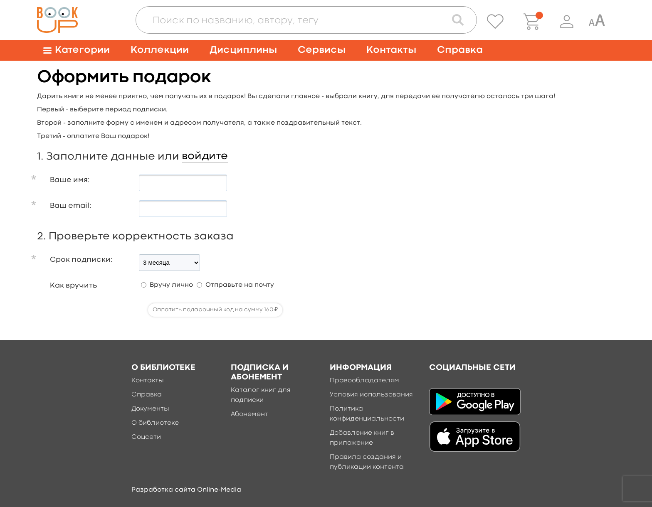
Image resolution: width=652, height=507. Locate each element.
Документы (150, 409)
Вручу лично (171, 285)
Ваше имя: (70, 180)
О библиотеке (155, 423)
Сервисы (322, 50)
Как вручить (73, 286)
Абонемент (249, 414)
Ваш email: (70, 206)
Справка (460, 50)
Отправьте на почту (239, 285)
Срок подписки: (81, 260)
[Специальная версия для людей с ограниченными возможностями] (596, 21)
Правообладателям (364, 381)
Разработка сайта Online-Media (186, 490)
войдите (205, 156)
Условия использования (371, 395)
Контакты (391, 50)
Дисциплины (243, 50)
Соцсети (146, 437)
